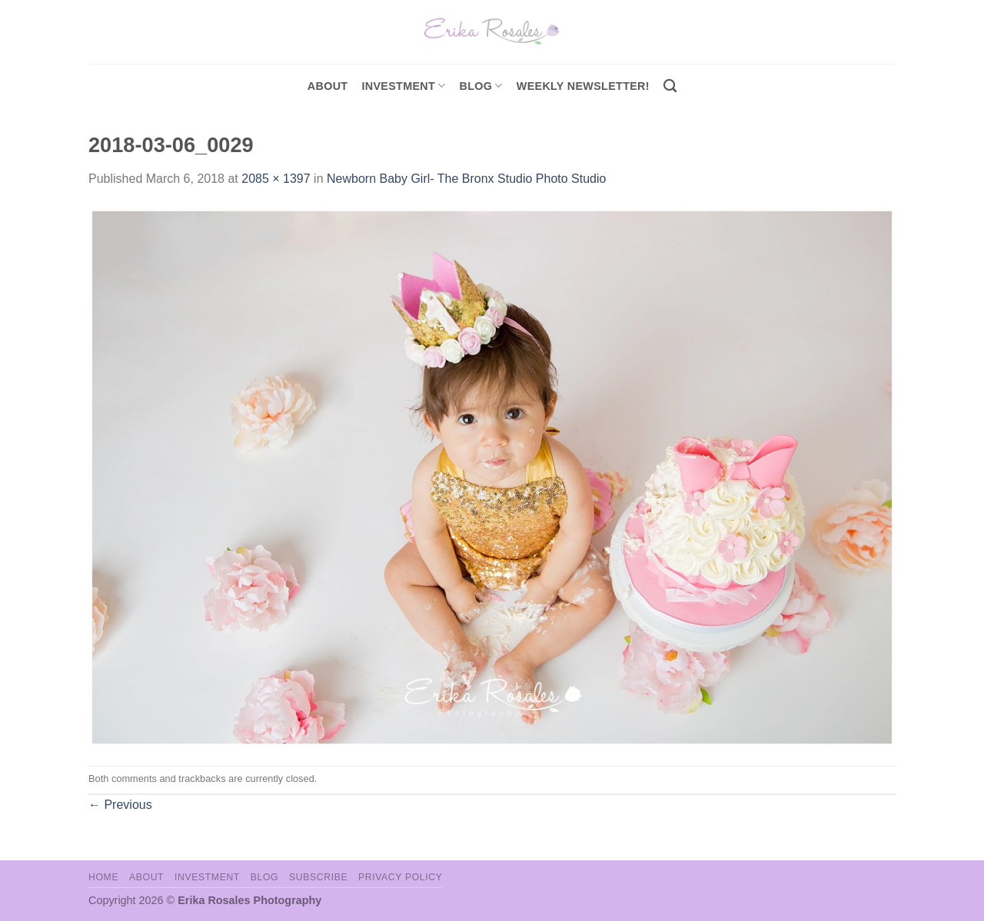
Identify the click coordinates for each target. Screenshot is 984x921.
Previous (120, 804)
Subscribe (318, 877)
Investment (207, 877)
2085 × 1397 (275, 178)
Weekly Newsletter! (583, 86)
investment (403, 85)
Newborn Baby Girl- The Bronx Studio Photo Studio (466, 178)
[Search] (669, 86)
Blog (481, 85)
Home (103, 877)
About (328, 86)
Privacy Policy (400, 877)
